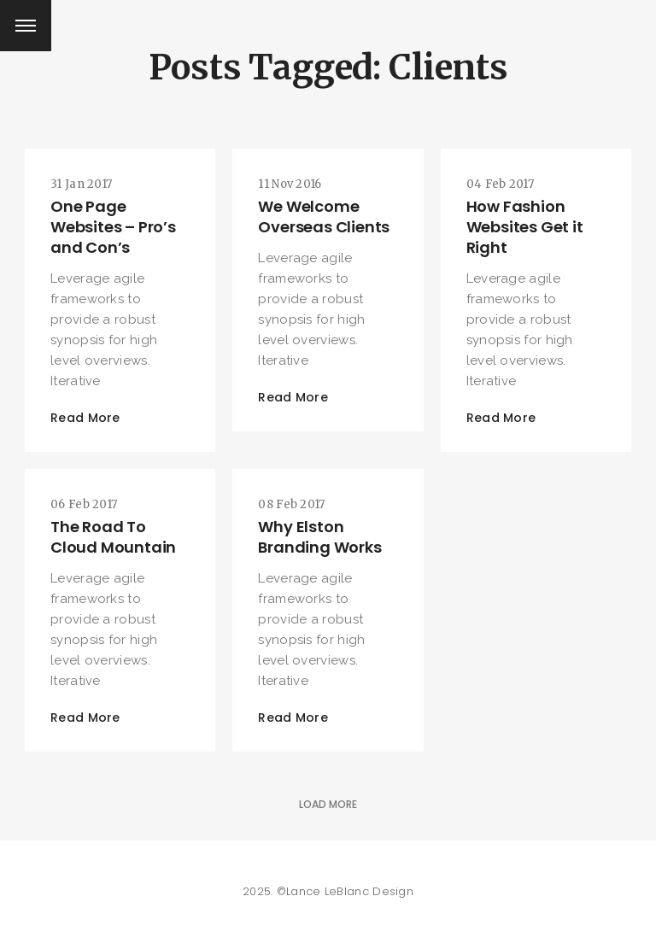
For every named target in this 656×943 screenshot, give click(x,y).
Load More (328, 804)
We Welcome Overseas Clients (324, 216)
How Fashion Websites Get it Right (524, 227)
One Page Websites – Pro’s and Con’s (113, 227)
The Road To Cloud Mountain (113, 537)
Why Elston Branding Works (319, 537)
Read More (85, 417)
